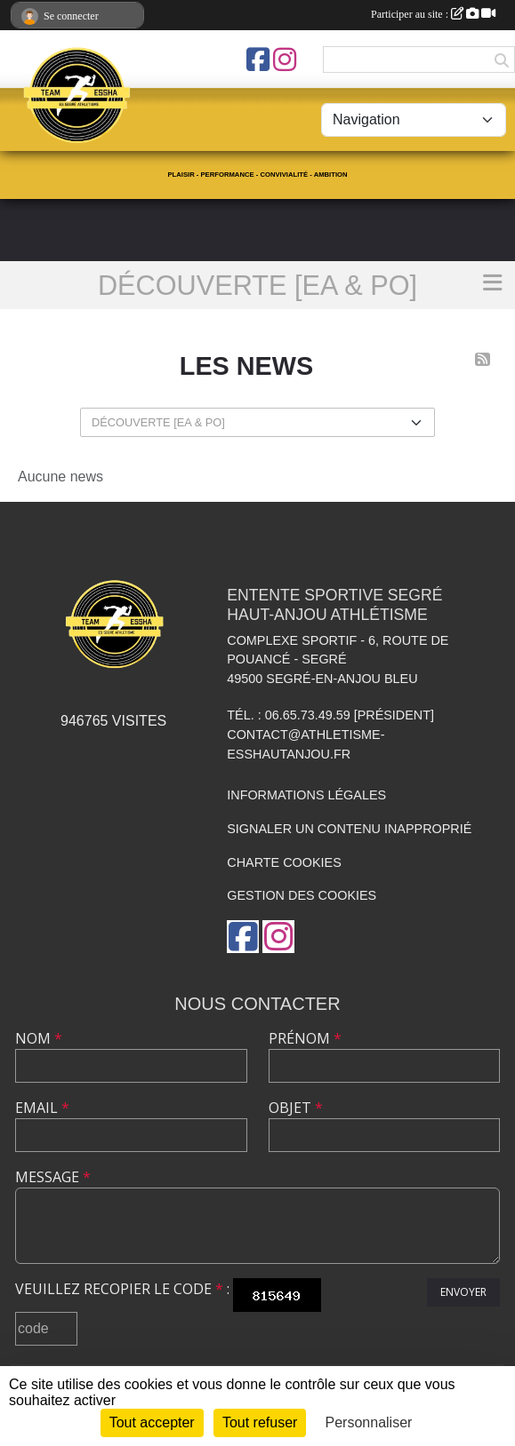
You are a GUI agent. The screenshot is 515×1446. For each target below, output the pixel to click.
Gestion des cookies (301, 895)
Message (53, 1177)
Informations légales (306, 795)
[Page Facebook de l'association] (258, 59)
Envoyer (463, 1291)
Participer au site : (433, 14)
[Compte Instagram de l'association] (284, 59)
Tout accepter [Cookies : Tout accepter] (152, 1422)
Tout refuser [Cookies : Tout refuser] (259, 1422)
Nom (38, 1038)
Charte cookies (284, 862)
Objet (296, 1107)
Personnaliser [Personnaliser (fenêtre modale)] (369, 1422)
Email (42, 1107)
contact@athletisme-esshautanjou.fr (305, 744)
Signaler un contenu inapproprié (349, 829)
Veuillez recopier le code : (122, 1289)
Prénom (305, 1038)
